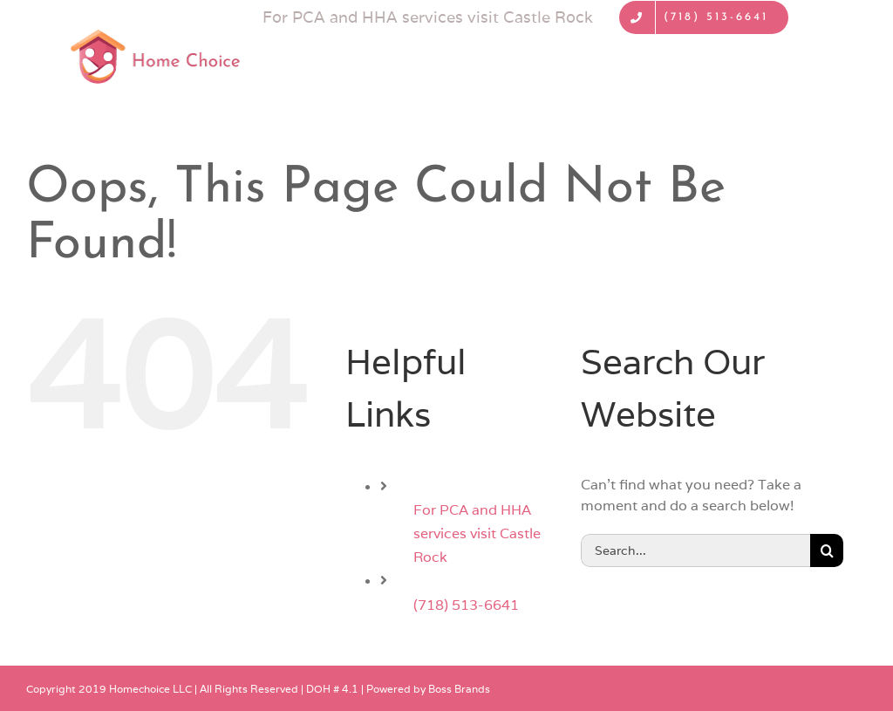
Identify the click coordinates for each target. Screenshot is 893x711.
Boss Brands (459, 688)
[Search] (826, 550)
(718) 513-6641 (466, 605)
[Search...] (695, 550)
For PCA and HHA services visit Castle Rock (477, 533)
